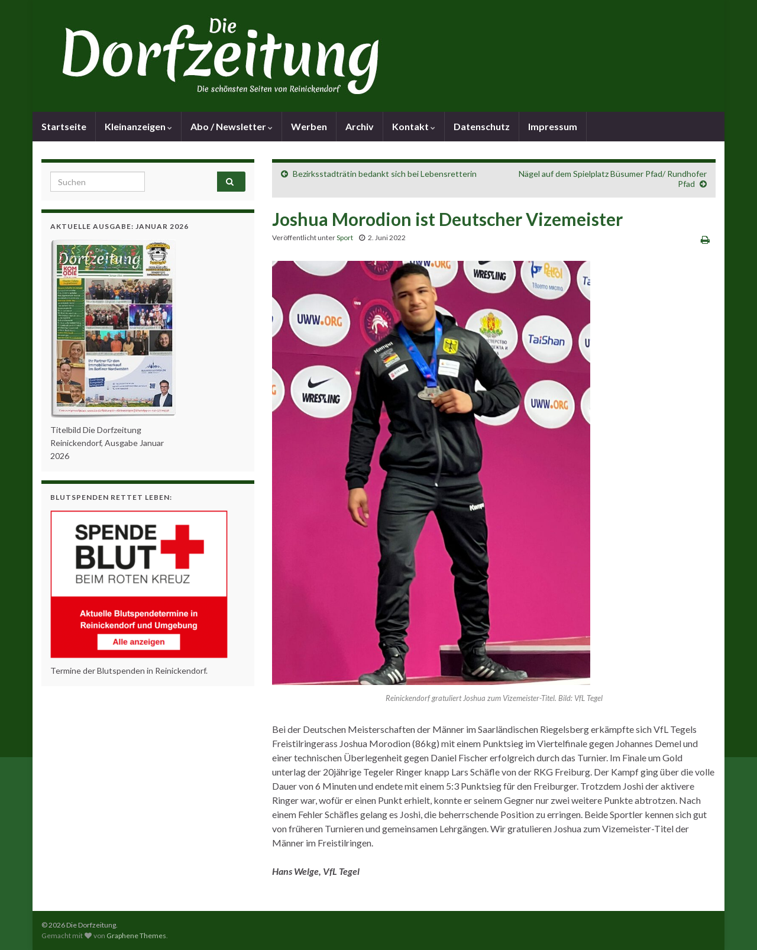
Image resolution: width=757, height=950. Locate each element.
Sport (345, 237)
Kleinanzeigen (138, 126)
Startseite (63, 126)
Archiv (359, 126)
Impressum (552, 126)
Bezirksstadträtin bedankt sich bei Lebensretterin (385, 174)
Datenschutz (482, 126)
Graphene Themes (136, 935)
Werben (309, 126)
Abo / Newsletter (231, 126)
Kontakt (413, 126)
